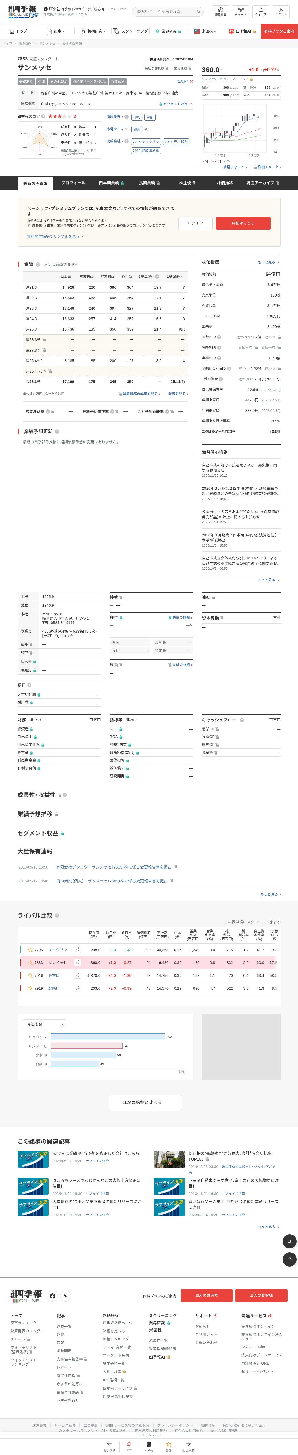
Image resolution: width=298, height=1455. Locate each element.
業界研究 (168, 31)
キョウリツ (57, 944)
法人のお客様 (263, 1291)
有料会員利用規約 (190, 1425)
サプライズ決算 (98, 1155)
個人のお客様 (211, 1291)
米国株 (205, 31)
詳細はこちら (253, 219)
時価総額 (34, 1018)
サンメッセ (47, 43)
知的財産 (209, 1420)
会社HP (183, 81)
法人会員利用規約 (228, 1425)
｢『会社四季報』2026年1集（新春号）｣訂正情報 (79, 9)
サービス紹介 (62, 1420)
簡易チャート (233, 167)
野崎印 (54, 982)
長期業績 (147, 183)
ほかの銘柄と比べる (142, 1097)
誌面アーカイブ (260, 183)
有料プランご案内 (279, 31)
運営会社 (35, 1420)
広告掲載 (88, 1420)
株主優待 (187, 183)
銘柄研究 (93, 31)
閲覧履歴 (220, 11)
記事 (56, 31)
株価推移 (225, 183)
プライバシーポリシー (176, 1420)
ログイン (281, 12)
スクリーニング (130, 31)
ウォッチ (261, 12)
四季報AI (242, 31)
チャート (241, 12)
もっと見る (266, 256)
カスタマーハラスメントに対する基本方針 (90, 1425)
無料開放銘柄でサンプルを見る (53, 231)
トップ (18, 31)
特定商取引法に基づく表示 (247, 1420)
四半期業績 (109, 183)
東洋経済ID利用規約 (151, 1425)
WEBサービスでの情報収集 (127, 1420)
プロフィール (73, 183)
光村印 (54, 970)
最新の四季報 (35, 183)
